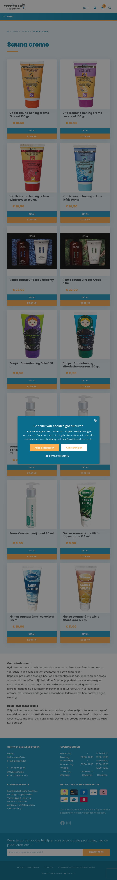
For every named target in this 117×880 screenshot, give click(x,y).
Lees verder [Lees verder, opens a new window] (87, 439)
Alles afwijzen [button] (74, 447)
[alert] (58, 440)
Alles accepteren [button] (44, 447)
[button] (58, 456)
